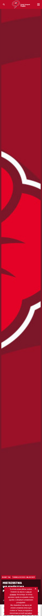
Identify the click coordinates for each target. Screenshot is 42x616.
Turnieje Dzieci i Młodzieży (23, 577)
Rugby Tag (6, 577)
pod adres (28, 613)
